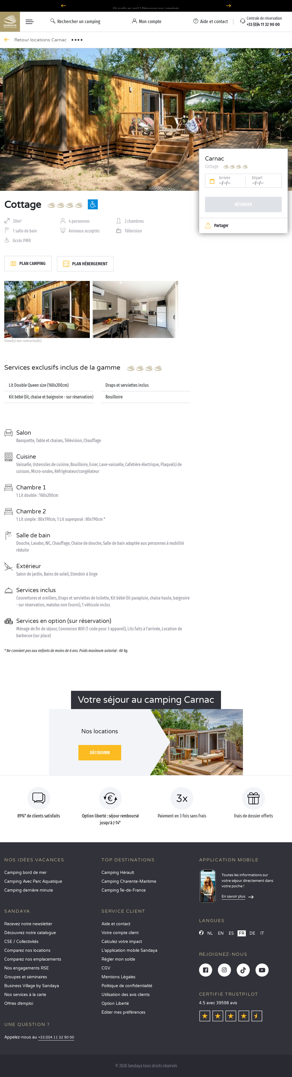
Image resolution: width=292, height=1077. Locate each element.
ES (231, 933)
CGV (106, 968)
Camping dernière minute (28, 890)
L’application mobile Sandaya (129, 950)
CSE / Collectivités (21, 941)
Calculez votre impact (122, 941)
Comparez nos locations (27, 950)
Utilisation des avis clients (126, 994)
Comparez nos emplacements (32, 959)
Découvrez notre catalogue (30, 932)
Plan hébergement (85, 264)
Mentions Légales (118, 977)
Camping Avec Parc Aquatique (33, 881)
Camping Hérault (118, 872)
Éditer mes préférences (123, 1012)
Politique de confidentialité (127, 985)
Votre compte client (120, 932)
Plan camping (28, 263)
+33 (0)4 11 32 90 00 (56, 1037)
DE (252, 933)
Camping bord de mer (25, 872)
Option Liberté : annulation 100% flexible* (146, 5)
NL (210, 933)
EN (221, 933)
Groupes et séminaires (25, 977)
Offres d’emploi (18, 1003)
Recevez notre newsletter (28, 924)
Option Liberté (115, 1003)
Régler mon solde (118, 959)
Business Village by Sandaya (31, 985)
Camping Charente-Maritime (129, 881)
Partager (216, 225)
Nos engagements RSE (26, 968)
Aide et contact (116, 924)
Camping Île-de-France (124, 890)
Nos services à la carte (25, 994)
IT (262, 933)
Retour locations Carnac (41, 40)
